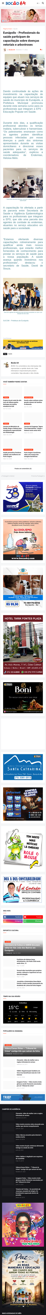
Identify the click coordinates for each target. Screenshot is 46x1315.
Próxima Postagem (37, 476)
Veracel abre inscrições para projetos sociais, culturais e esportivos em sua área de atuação (29, 972)
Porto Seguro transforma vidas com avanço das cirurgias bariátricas (32, 454)
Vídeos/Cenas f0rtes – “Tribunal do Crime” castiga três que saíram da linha (29, 1168)
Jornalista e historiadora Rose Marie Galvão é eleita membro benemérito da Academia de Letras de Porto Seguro (30, 983)
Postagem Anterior (8, 476)
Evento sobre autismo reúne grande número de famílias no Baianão (33, 402)
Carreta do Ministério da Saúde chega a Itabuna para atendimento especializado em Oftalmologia (12, 429)
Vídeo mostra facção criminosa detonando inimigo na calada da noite (30, 1147)
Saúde (15, 29)
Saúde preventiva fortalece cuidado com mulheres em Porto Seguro (12, 454)
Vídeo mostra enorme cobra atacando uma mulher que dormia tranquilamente (30, 1125)
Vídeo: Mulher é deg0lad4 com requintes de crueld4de (29, 1157)
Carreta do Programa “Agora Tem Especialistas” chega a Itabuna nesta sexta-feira (33, 428)
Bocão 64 (15, 363)
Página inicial (7, 29)
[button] (3, 3)
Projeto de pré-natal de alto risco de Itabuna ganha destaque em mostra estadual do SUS (12, 403)
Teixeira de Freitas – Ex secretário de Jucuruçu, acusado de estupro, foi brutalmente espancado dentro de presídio (28, 1192)
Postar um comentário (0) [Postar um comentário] (23, 468)
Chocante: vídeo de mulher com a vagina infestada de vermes (28, 1061)
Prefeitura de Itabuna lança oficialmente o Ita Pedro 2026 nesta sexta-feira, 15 (28, 961)
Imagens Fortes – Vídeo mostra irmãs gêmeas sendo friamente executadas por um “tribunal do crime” (29, 1084)
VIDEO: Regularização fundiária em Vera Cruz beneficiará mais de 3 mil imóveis (28, 1073)
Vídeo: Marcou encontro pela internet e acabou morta (29, 1136)
